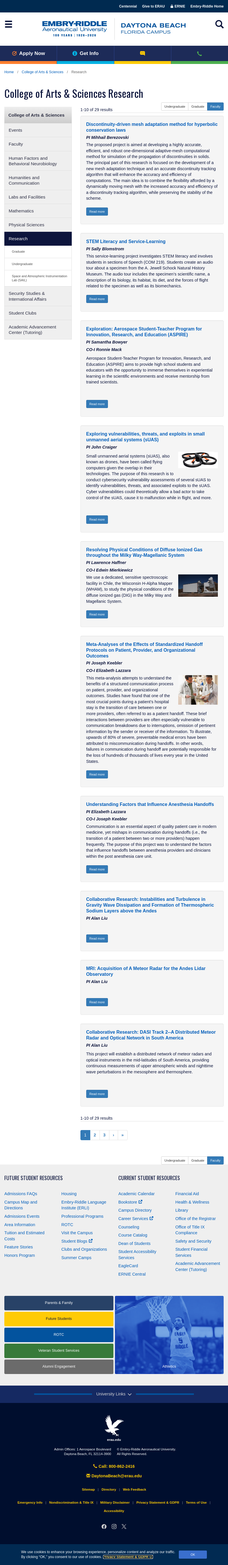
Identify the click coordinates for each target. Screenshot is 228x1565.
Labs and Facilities (27, 196)
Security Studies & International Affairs (28, 296)
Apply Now (28, 53)
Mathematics (21, 210)
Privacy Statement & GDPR (128, 1557)
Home (9, 72)
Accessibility (114, 1511)
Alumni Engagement (59, 1366)
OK (193, 1554)
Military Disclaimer (115, 1502)
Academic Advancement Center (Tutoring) (32, 329)
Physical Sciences (26, 224)
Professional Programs (82, 1216)
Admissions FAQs (20, 1193)
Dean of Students (134, 1243)
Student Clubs (22, 313)
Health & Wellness (192, 1202)
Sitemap (88, 1489)
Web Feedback (134, 1489)
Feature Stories (18, 1247)
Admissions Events (22, 1216)
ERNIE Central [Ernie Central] (132, 1274)
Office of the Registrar (195, 1218)
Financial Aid (187, 1193)
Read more (97, 211)
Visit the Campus (77, 1232)
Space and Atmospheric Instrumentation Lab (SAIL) (39, 278)
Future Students (59, 1319)
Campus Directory (135, 1210)
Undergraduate (22, 264)
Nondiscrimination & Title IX (71, 1502)
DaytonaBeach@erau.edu (114, 1476)
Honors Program (19, 1255)
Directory (109, 1489)
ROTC (67, 1224)
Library (181, 1210)
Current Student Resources (149, 1178)
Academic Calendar (136, 1193)
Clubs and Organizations (84, 1249)
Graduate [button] (197, 106)
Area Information (19, 1224)
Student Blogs (77, 1241)
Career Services (135, 1218)
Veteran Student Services (58, 1351)
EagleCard (128, 1265)
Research (18, 238)
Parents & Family (59, 1303)
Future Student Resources (33, 1178)
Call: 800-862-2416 (114, 1466)
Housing (69, 1193)
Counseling (128, 1227)
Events (15, 130)
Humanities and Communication (24, 180)
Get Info (85, 53)
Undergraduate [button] (174, 106)
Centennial (128, 6)
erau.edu (114, 1428)
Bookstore (130, 1202)
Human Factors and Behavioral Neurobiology (33, 161)
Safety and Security (193, 1241)
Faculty (16, 144)
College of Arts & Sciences (42, 72)
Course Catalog (132, 1235)
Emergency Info (29, 1502)
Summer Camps (76, 1257)
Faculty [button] (215, 106)
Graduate (18, 251)
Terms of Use (196, 1502)
